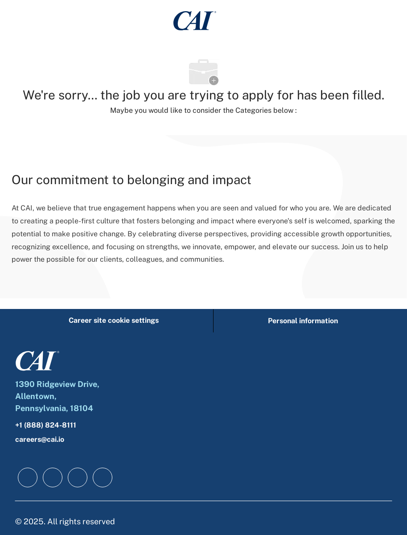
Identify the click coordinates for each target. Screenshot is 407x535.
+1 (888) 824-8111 (45, 425)
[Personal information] (303, 321)
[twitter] (77, 477)
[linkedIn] (52, 477)
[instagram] (102, 477)
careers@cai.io (39, 439)
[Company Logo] (195, 20)
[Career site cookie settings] (114, 320)
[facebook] (27, 477)
